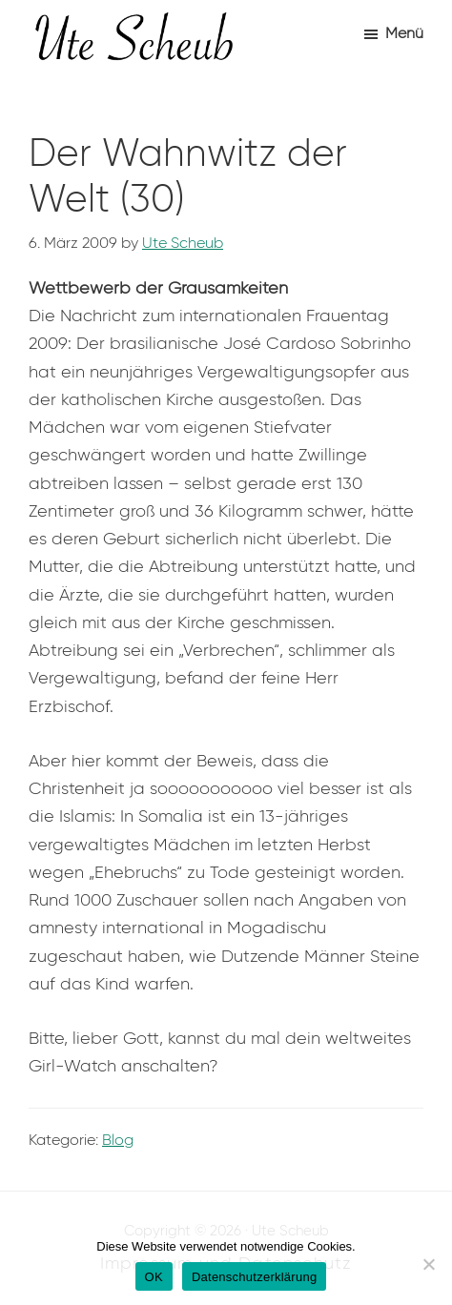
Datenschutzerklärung (254, 1277)
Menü (404, 33)
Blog (118, 1140)
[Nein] (428, 1264)
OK (154, 1277)
